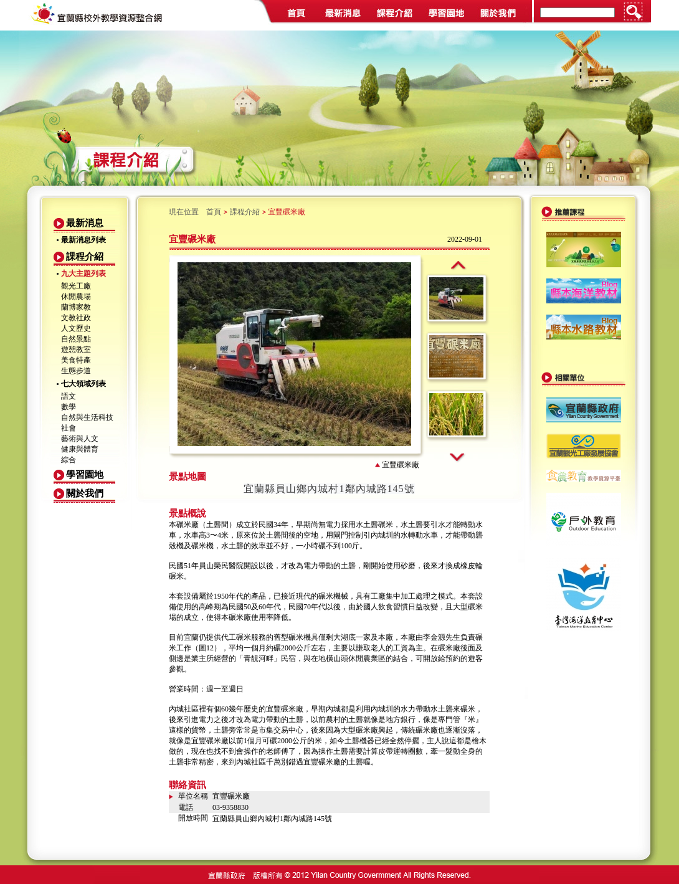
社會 (68, 428)
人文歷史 (76, 328)
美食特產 (76, 360)
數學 (68, 406)
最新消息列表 (83, 239)
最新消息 (84, 223)
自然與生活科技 (87, 417)
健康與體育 (79, 449)
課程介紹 (84, 257)
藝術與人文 (79, 438)
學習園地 (84, 475)
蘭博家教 (76, 307)
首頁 (213, 211)
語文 (68, 396)
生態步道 (76, 370)
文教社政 (76, 317)
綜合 (68, 459)
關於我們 (84, 493)
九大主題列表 (83, 273)
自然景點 (76, 339)
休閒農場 (76, 296)
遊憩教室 (76, 349)
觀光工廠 (76, 286)
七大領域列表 (83, 383)
